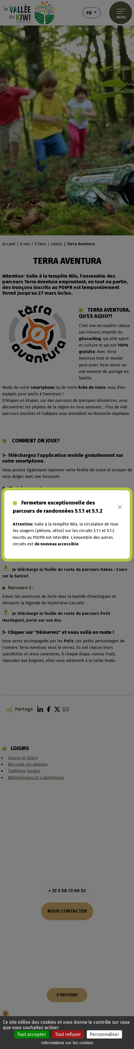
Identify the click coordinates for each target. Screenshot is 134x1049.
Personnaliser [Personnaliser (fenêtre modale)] (104, 1034)
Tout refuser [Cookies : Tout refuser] (68, 1034)
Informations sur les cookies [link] (67, 1042)
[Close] (120, 507)
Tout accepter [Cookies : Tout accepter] (31, 1034)
